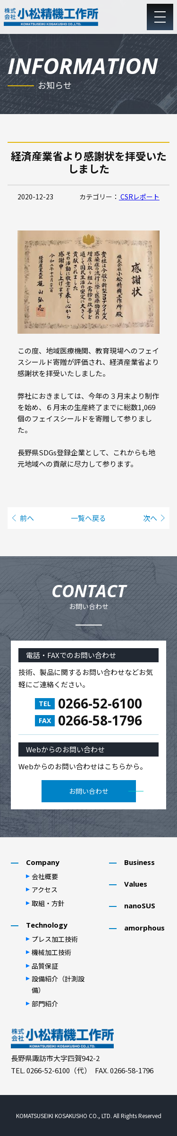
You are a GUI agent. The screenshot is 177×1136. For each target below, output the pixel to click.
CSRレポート (139, 196)
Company (42, 862)
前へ (27, 518)
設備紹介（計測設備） (58, 984)
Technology (46, 925)
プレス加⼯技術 (55, 939)
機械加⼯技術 (51, 952)
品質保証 (45, 966)
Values (135, 884)
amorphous (144, 927)
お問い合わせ (89, 791)
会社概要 (45, 876)
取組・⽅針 (48, 903)
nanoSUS (139, 905)
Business (139, 862)
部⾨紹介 (45, 1003)
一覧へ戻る (88, 518)
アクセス (45, 889)
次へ (150, 518)
